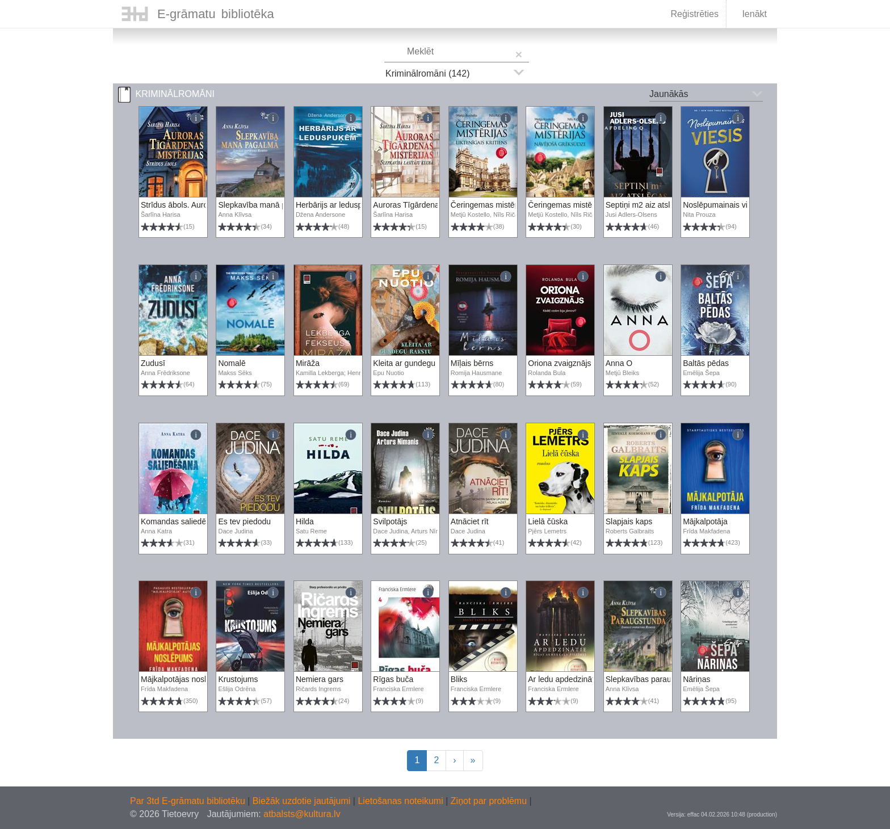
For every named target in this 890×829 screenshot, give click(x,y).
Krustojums (238, 679)
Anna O (619, 363)
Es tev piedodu (244, 521)
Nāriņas (696, 679)
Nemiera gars (319, 679)
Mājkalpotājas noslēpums (185, 679)
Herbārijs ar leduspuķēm (339, 204)
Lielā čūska (548, 521)
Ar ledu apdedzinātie (564, 679)
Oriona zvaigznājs (559, 363)
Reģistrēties (694, 14)
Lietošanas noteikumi (402, 801)
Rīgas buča (393, 679)
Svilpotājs (390, 521)
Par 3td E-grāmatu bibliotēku (188, 801)
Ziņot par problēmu (489, 801)
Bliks (459, 679)
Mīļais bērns (472, 363)
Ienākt (747, 14)
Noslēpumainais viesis (722, 204)
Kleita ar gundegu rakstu (416, 363)
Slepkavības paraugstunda (653, 679)
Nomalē (231, 363)
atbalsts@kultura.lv (301, 814)
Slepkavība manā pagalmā (265, 204)
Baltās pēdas (706, 363)
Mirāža (308, 363)
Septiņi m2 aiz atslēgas (646, 204)
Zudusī (153, 363)
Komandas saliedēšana (182, 521)
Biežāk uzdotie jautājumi (303, 801)
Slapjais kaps (629, 521)
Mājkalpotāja (705, 521)
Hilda (305, 521)
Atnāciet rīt (470, 521)
